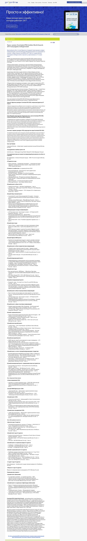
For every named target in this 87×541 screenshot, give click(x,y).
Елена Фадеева (18, 537)
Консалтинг (44, 2)
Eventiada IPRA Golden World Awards (21, 536)
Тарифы (32, 2)
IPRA (13, 537)
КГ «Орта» (10, 536)
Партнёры (50, 2)
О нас (29, 2)
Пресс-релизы (38, 2)
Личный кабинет (71, 2)
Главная (6, 34)
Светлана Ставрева (26, 537)
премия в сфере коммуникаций (37, 536)
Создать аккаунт (77, 2)
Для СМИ (55, 2)
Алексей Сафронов (35, 537)
